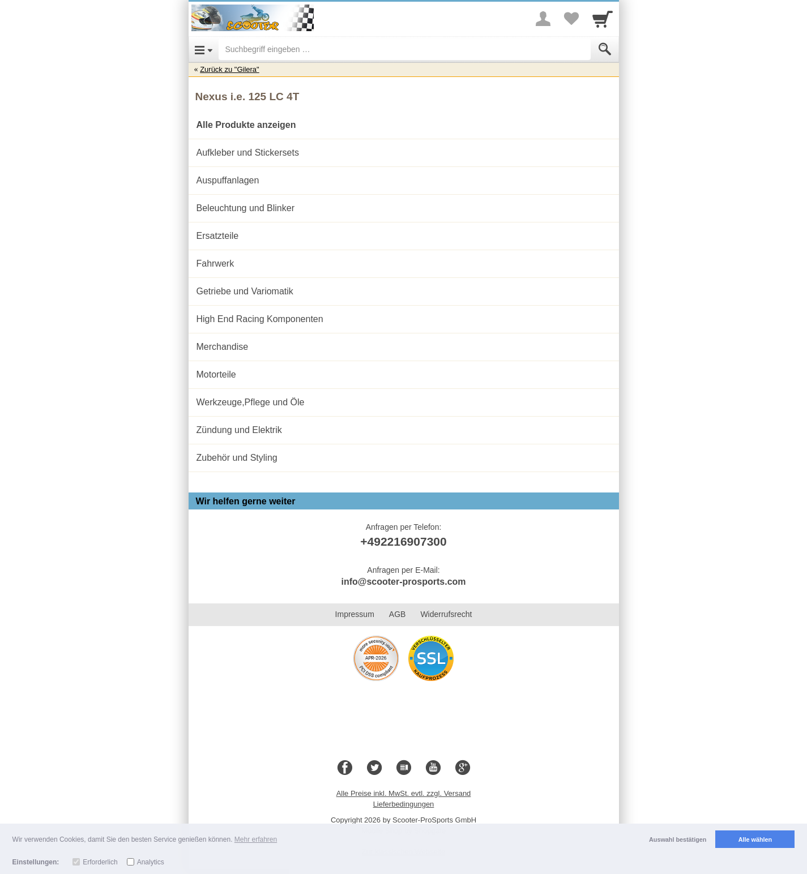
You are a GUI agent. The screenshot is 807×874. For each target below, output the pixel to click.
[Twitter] (374, 768)
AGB (397, 614)
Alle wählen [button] (755, 839)
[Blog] (404, 768)
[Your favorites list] (571, 18)
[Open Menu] (203, 49)
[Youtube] (433, 768)
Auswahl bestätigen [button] (677, 839)
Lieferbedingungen (403, 804)
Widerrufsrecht (446, 614)
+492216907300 (403, 541)
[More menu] (543, 18)
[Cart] (602, 18)
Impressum (354, 614)
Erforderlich (100, 862)
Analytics (150, 862)
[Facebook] (345, 768)
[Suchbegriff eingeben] (405, 49)
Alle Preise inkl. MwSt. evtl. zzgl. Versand (403, 793)
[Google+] (462, 768)
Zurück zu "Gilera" (229, 69)
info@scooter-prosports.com (403, 581)
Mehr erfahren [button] (255, 839)
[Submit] (604, 49)
